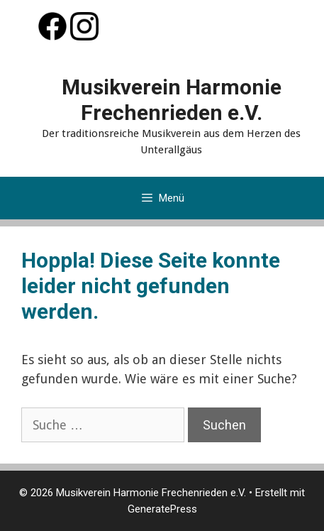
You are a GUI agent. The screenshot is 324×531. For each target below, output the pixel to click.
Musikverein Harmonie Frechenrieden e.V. (171, 100)
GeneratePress (162, 509)
